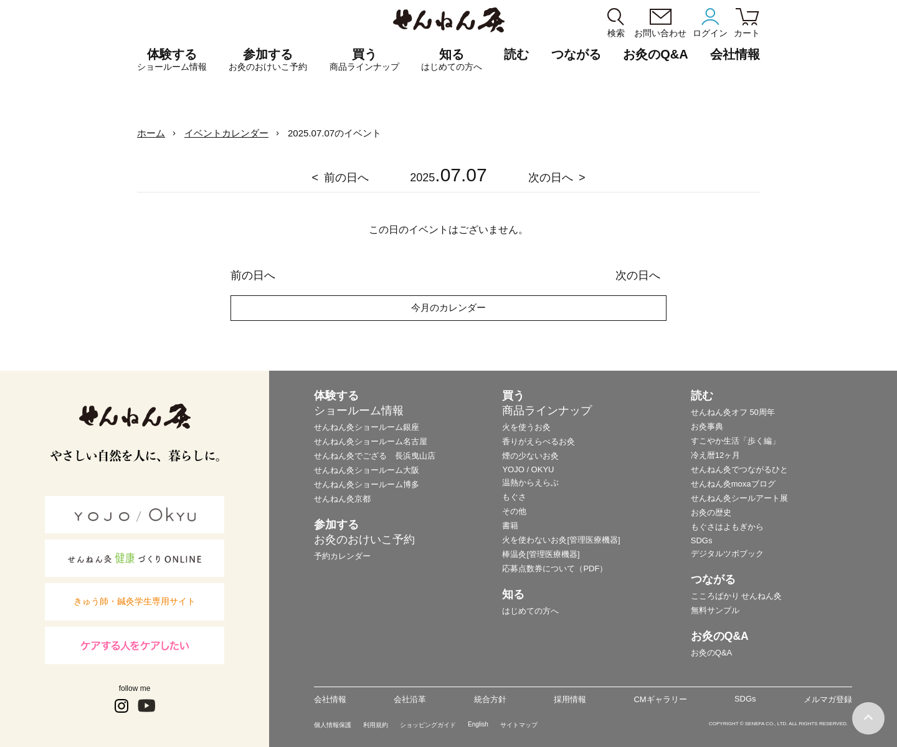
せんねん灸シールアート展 (739, 498)
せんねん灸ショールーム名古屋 (370, 441)
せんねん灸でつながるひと (739, 469)
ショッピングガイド (428, 724)
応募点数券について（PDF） (554, 568)
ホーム (151, 133)
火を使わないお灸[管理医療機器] (561, 540)
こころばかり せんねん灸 (736, 596)
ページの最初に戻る (868, 718)
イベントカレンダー (226, 133)
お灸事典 (707, 426)
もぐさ (514, 497)
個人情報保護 (332, 724)
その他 (514, 511)
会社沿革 (410, 699)
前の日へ (346, 177)
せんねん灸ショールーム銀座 (366, 427)
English (478, 724)
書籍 (510, 525)
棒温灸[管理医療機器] (540, 554)
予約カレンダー (342, 556)
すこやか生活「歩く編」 (735, 440)
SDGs (702, 540)
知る (451, 59)
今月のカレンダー (448, 307)
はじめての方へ (530, 611)
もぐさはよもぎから (727, 526)
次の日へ (550, 177)
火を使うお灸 (526, 427)
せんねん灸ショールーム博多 (366, 484)
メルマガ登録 (828, 699)
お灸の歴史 (711, 512)
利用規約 (375, 724)
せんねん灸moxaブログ (733, 483)
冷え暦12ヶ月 (715, 455)
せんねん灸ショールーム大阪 (366, 470)
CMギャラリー (660, 699)
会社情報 (330, 699)
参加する (268, 59)
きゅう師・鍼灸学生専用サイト (135, 601)
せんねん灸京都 (342, 498)
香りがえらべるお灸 (538, 441)
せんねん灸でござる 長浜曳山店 (374, 455)
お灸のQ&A (655, 54)
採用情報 (570, 699)
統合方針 (490, 699)
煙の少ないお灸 (530, 455)
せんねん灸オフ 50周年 (733, 412)
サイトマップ (519, 724)
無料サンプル (715, 610)
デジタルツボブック (727, 553)
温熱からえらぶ (530, 482)
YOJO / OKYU (528, 469)
